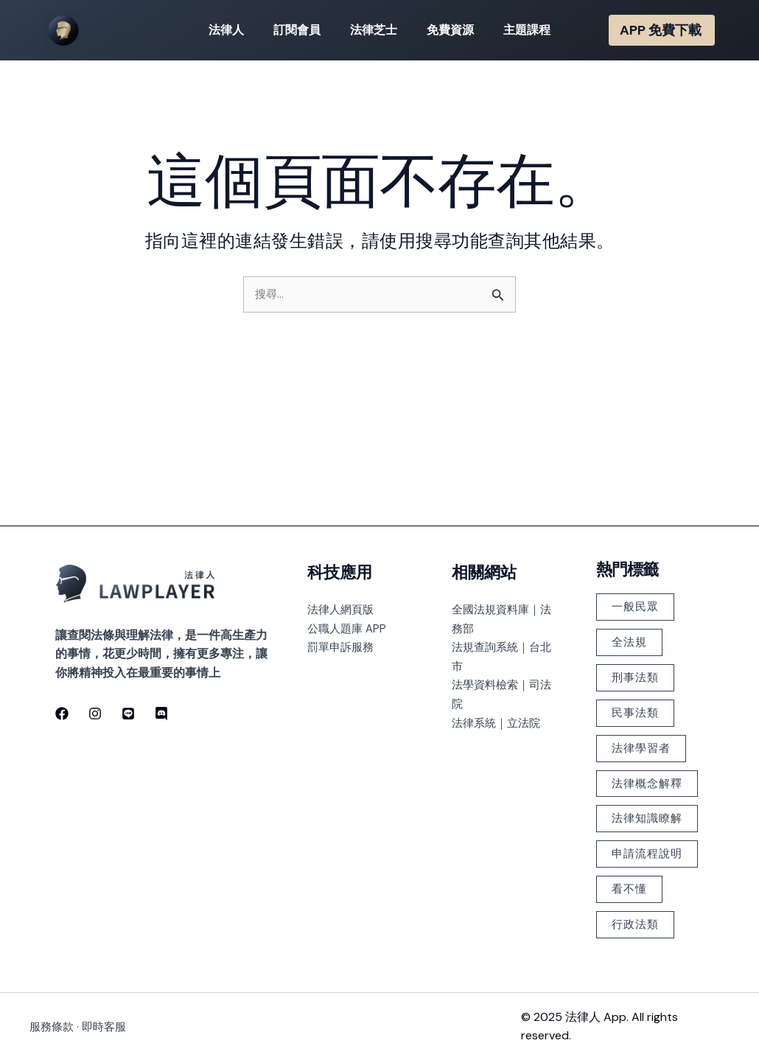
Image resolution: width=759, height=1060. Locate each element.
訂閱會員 (302, 30)
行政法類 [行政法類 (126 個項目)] (638, 923)
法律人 (238, 30)
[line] (123, 654)
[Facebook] (62, 654)
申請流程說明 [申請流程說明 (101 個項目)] (644, 842)
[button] (662, 30)
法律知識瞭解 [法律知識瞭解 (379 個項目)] (644, 792)
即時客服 (108, 1026)
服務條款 (53, 1026)
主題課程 (515, 30)
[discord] (154, 654)
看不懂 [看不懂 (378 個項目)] (632, 885)
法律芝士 (373, 30)
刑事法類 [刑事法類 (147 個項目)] (638, 624)
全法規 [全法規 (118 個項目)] (632, 587)
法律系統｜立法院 (499, 664)
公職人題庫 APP (349, 569)
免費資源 (444, 30)
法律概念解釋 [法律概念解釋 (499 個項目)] (644, 743)
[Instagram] (92, 654)
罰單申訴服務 (342, 588)
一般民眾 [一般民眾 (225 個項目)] (638, 549)
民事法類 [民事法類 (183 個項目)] (638, 662)
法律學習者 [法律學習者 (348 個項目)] (644, 700)
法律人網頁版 (342, 551)
